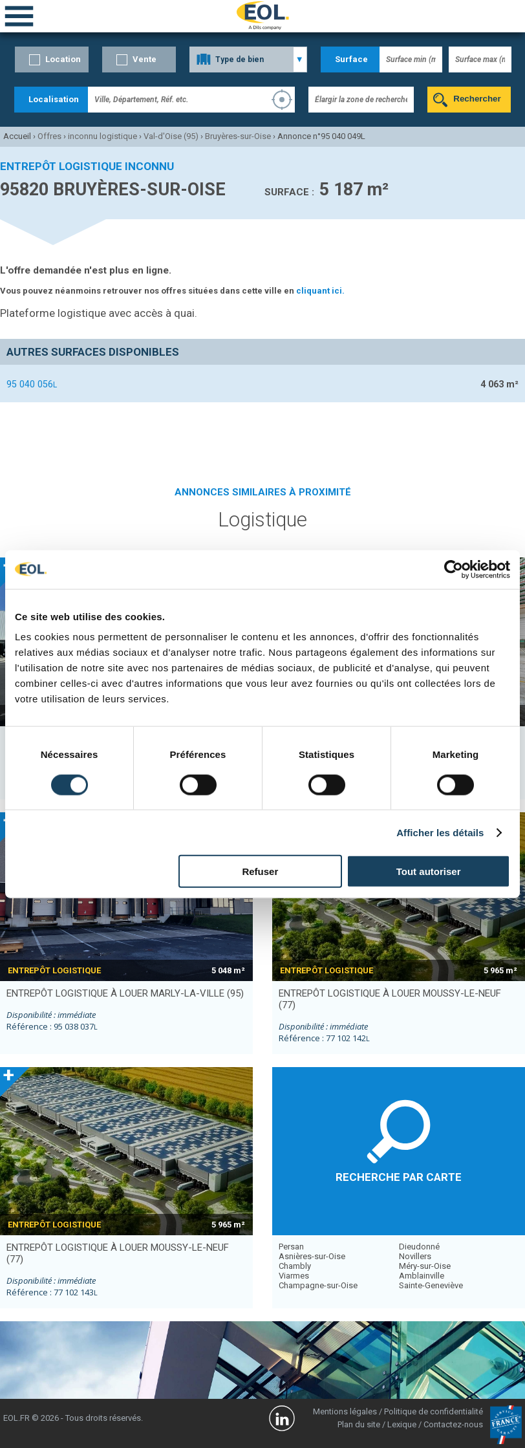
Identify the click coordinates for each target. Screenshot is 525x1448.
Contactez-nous (453, 1424)
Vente (144, 59)
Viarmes (294, 1276)
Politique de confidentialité (433, 1411)
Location (63, 59)
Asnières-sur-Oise (312, 1256)
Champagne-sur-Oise (318, 1285)
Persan (291, 1246)
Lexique (401, 1424)
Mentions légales (345, 1411)
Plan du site (359, 1424)
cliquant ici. (320, 291)
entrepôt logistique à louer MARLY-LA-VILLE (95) (125, 993)
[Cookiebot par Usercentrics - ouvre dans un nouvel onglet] (453, 569)
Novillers (415, 1256)
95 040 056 (31, 384)
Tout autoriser (428, 871)
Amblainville (421, 1276)
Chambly (295, 1266)
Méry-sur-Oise (425, 1266)
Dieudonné (419, 1246)
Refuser (260, 871)
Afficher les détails (440, 832)
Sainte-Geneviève (431, 1285)
